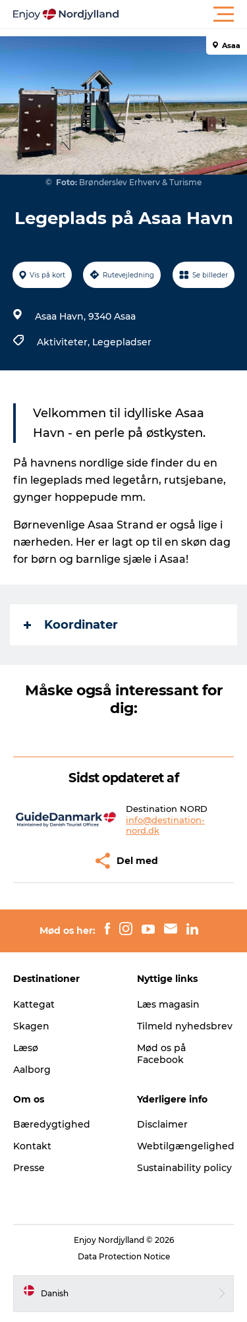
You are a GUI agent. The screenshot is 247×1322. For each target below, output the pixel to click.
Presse (29, 1168)
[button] (183, 14)
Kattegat (34, 1004)
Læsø (25, 1048)
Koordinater (71, 625)
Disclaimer (162, 1124)
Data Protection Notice (124, 1256)
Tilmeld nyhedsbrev (185, 1026)
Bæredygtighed (51, 1124)
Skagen (31, 1026)
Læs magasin (168, 1004)
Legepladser (121, 342)
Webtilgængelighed (185, 1146)
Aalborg (32, 1070)
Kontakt (32, 1146)
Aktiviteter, (64, 342)
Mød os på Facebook (161, 1054)
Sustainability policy (184, 1168)
